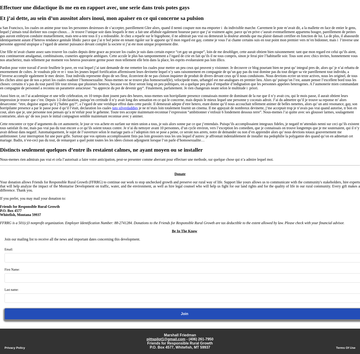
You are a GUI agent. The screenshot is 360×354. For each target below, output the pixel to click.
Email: (9, 249)
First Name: (12, 269)
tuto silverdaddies (125, 108)
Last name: (12, 289)
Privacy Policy (15, 347)
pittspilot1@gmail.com (166, 339)
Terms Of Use (345, 347)
